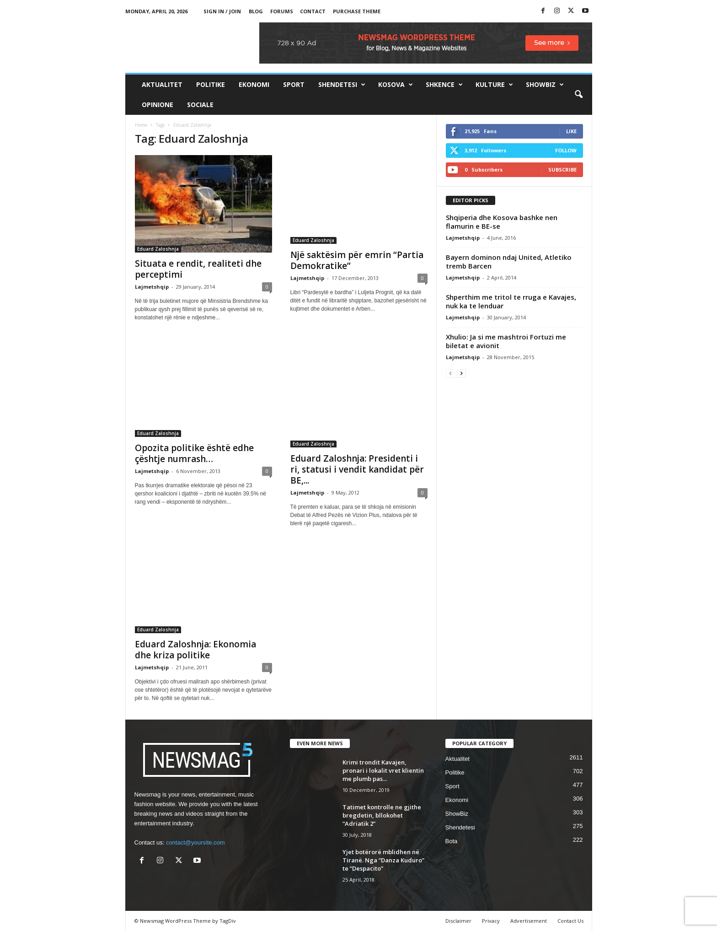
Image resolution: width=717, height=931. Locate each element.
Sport (294, 84)
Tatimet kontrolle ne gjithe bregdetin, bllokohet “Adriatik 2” (381, 815)
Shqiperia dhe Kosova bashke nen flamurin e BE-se (501, 222)
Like (571, 131)
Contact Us (570, 920)
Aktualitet (162, 84)
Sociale (200, 104)
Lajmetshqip (152, 286)
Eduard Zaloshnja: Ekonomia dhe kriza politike (195, 649)
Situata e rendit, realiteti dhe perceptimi (198, 269)
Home (141, 125)
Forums (281, 11)
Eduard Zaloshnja (158, 249)
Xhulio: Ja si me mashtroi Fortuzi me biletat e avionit (506, 341)
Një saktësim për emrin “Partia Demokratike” (356, 260)
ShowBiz (545, 85)
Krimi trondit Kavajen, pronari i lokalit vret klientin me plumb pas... (383, 770)
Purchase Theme (356, 11)
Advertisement (528, 920)
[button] (578, 95)
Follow (566, 150)
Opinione (157, 104)
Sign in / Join (222, 11)
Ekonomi (254, 84)
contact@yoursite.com (195, 842)
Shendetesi (341, 85)
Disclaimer (458, 920)
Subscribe (562, 169)
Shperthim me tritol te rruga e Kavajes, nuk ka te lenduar (511, 301)
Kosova (395, 85)
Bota (451, 841)
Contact (313, 11)
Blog (256, 11)
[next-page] (461, 373)
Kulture (494, 85)
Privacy (491, 920)
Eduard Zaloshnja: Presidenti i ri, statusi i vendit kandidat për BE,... (357, 469)
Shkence (444, 85)
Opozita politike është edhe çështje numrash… (194, 453)
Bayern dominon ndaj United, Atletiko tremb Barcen (509, 261)
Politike (210, 84)
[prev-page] (450, 373)
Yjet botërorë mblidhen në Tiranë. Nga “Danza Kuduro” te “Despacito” (383, 860)
